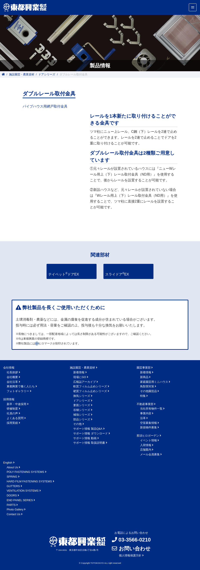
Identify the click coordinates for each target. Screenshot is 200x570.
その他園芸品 (148, 391)
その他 (77, 424)
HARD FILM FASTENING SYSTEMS (29, 481)
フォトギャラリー (18, 391)
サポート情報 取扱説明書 (89, 442)
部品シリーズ (81, 419)
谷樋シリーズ (81, 410)
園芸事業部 (144, 367)
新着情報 (78, 372)
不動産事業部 (145, 404)
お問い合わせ (135, 548)
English (7, 462)
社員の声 (12, 413)
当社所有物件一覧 (151, 408)
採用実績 (12, 422)
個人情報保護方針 (130, 555)
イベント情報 (148, 440)
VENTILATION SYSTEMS (23, 490)
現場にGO (79, 377)
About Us (12, 467)
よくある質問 (15, 418)
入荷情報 (145, 445)
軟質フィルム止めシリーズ (90, 386)
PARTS (11, 505)
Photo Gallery (15, 509)
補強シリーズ (81, 414)
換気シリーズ (81, 395)
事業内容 (145, 413)
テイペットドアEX (63, 274)
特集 (143, 395)
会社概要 (12, 377)
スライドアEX (117, 274)
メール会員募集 (150, 454)
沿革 (143, 418)
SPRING (12, 476)
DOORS (12, 495)
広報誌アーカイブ (84, 381)
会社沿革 (12, 381)
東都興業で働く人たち (21, 386)
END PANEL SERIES (20, 500)
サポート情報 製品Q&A (87, 428)
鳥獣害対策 (147, 386)
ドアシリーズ (46, 74)
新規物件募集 (148, 427)
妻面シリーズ (81, 405)
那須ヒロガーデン (148, 435)
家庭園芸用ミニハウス (154, 381)
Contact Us (13, 514)
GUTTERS (13, 486)
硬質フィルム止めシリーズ (90, 391)
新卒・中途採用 (16, 404)
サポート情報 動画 (85, 438)
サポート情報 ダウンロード (90, 433)
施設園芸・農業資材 (21, 74)
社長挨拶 (12, 372)
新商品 (144, 377)
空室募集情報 (148, 422)
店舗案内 (145, 449)
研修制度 (12, 408)
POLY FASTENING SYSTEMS (25, 471)
